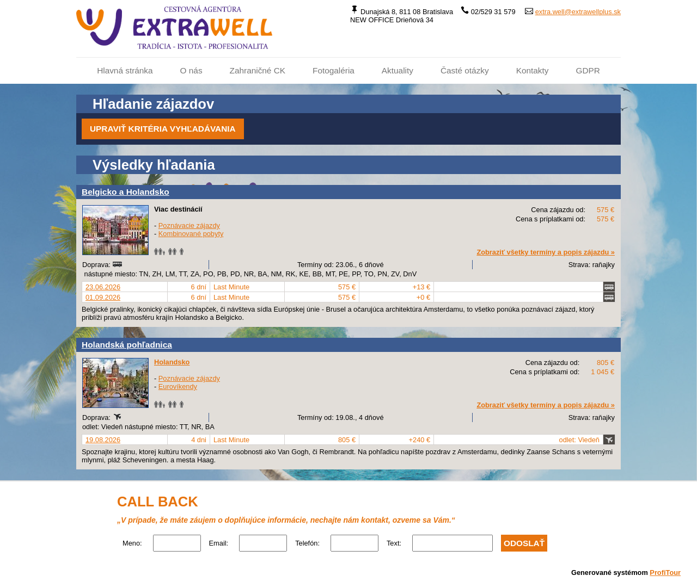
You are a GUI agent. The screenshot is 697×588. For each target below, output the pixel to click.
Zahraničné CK (257, 70)
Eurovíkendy (177, 386)
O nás (191, 70)
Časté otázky (465, 70)
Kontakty (532, 70)
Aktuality (397, 70)
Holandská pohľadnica (127, 344)
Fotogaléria (333, 70)
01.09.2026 (102, 297)
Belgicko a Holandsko (125, 191)
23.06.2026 (102, 287)
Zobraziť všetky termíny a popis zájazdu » (545, 252)
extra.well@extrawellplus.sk (578, 12)
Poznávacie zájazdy (189, 225)
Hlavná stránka (124, 70)
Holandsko (171, 362)
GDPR (588, 70)
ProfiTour (665, 572)
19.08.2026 (102, 440)
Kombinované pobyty (191, 234)
